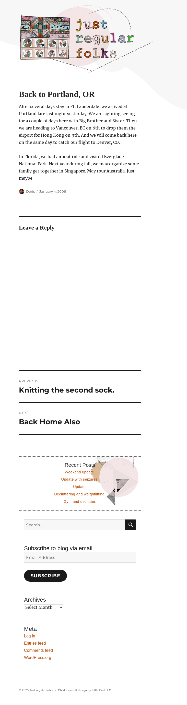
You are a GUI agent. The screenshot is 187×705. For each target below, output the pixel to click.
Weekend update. (80, 472)
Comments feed (38, 650)
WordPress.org (37, 657)
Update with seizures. (80, 479)
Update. (80, 487)
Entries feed (35, 643)
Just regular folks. (42, 690)
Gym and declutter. (80, 502)
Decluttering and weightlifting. (80, 494)
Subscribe (45, 576)
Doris (30, 191)
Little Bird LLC (101, 690)
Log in (29, 636)
